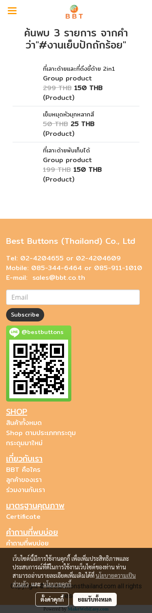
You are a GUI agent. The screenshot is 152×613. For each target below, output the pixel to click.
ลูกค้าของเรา (24, 480)
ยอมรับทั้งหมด (95, 599)
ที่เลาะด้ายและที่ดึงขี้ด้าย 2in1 (79, 68)
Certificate (23, 517)
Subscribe (25, 314)
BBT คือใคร (23, 470)
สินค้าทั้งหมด (24, 423)
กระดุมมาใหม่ (24, 443)
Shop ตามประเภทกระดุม (41, 433)
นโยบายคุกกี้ (57, 584)
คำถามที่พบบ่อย (27, 543)
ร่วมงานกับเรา (25, 490)
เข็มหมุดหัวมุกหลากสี (68, 114)
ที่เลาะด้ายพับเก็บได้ (66, 150)
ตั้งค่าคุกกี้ (52, 599)
